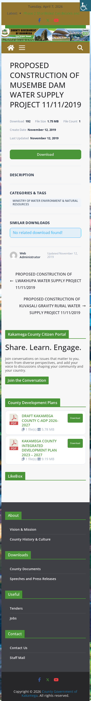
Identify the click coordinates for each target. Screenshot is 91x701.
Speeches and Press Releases (33, 578)
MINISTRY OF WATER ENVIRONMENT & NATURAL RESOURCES (45, 202)
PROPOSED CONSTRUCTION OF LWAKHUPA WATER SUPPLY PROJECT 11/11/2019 (45, 281)
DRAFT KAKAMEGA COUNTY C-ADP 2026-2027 (40, 420)
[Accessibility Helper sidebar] (85, 5)
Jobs (13, 618)
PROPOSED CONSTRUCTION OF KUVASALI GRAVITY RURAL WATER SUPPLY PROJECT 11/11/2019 (52, 305)
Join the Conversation (27, 380)
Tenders (16, 608)
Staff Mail (17, 657)
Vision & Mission (23, 529)
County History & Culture (30, 539)
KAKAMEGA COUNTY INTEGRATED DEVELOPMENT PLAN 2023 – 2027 (39, 448)
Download (45, 154)
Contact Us (18, 648)
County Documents (25, 569)
